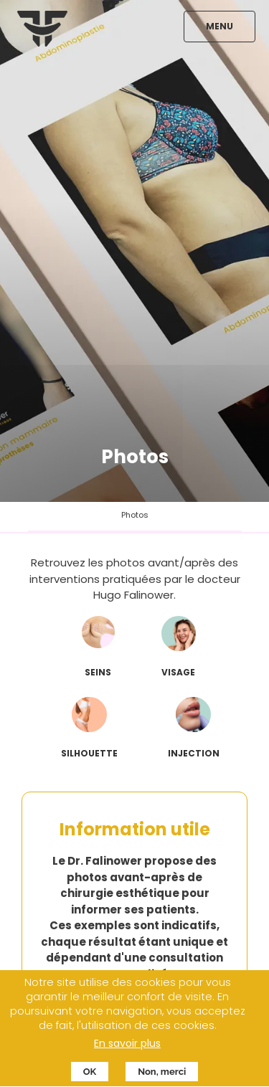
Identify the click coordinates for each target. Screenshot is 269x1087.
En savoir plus (127, 1048)
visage (178, 672)
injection (194, 753)
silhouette (89, 753)
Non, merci (162, 1076)
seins (98, 672)
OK (90, 1076)
